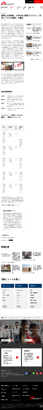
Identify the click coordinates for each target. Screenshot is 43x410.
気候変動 (35, 298)
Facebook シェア (4, 240)
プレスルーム (15, 392)
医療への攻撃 (35, 300)
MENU (41, 7)
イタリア (21, 295)
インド (21, 303)
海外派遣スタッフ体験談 (27, 317)
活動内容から (33, 285)
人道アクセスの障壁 (36, 33)
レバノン (34, 48)
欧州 (8, 298)
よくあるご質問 (35, 385)
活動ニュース (4, 317)
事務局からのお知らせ (16, 388)
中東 (8, 293)
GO (4, 306)
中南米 (8, 300)
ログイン (29, 1)
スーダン (34, 55)
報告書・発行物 (31, 8)
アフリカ (8, 290)
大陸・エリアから (6, 285)
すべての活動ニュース (11, 317)
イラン (21, 300)
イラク (21, 298)
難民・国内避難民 (35, 293)
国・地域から (19, 285)
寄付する (38, 1)
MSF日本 (12, 237)
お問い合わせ (34, 388)
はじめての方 (25, 385)
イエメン (21, 293)
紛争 (38, 40)
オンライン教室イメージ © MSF (7, 71)
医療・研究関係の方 (26, 395)
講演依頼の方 (25, 392)
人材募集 (24, 8)
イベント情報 (15, 385)
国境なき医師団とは (4, 8)
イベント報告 (35, 317)
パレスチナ (34, 40)
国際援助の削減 (35, 303)
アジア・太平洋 (8, 295)
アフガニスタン (21, 290)
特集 (39, 317)
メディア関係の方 (26, 388)
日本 (8, 237)
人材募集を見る (5, 340)
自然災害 (35, 295)
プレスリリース (4, 237)
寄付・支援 (19, 8)
